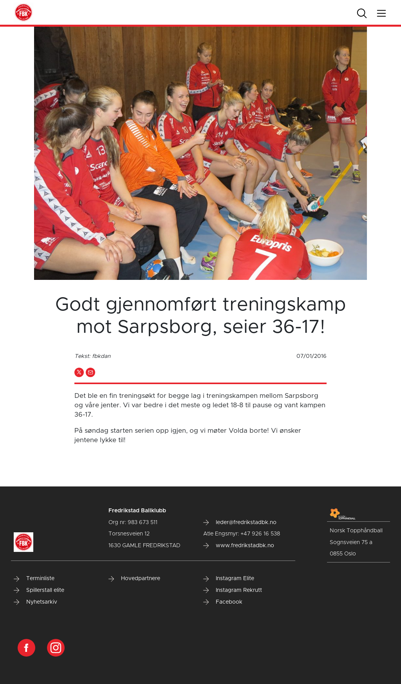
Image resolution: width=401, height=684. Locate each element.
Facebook (222, 602)
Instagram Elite (228, 578)
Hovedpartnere (134, 578)
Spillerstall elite (39, 590)
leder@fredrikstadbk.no (239, 522)
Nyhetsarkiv (35, 602)
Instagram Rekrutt (232, 590)
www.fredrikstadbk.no (238, 545)
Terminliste (34, 578)
